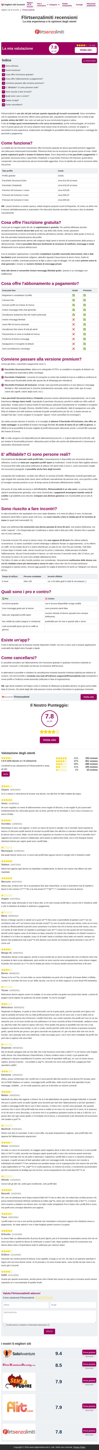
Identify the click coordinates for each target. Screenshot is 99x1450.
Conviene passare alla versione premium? (24, 83)
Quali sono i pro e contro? (17, 96)
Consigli (79, 5)
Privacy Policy (79, 1447)
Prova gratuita (89, 1352)
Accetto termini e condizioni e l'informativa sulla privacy (28, 1325)
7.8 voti (85, 45)
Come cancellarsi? (13, 104)
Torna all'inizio (11, 66)
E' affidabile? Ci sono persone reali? (21, 87)
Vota (5, 774)
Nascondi (91, 61)
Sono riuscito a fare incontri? (18, 91)
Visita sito (86, 50)
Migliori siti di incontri (30, 5)
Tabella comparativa (67, 5)
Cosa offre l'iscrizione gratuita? (19, 74)
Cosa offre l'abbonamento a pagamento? (24, 79)
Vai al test (89, 1356)
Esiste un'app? (12, 100)
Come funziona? (12, 70)
